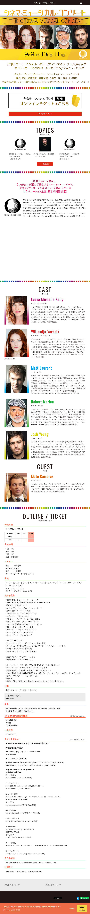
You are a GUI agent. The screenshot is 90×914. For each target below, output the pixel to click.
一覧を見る (45, 164)
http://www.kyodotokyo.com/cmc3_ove (20, 829)
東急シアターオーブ (12, 885)
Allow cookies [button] (82, 908)
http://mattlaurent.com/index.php (67, 393)
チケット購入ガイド (77, 739)
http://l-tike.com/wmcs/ (14, 821)
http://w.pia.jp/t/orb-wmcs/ (15, 813)
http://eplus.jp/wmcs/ (13, 805)
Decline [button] (71, 908)
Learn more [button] (15, 910)
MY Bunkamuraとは (77, 716)
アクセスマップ (45, 114)
